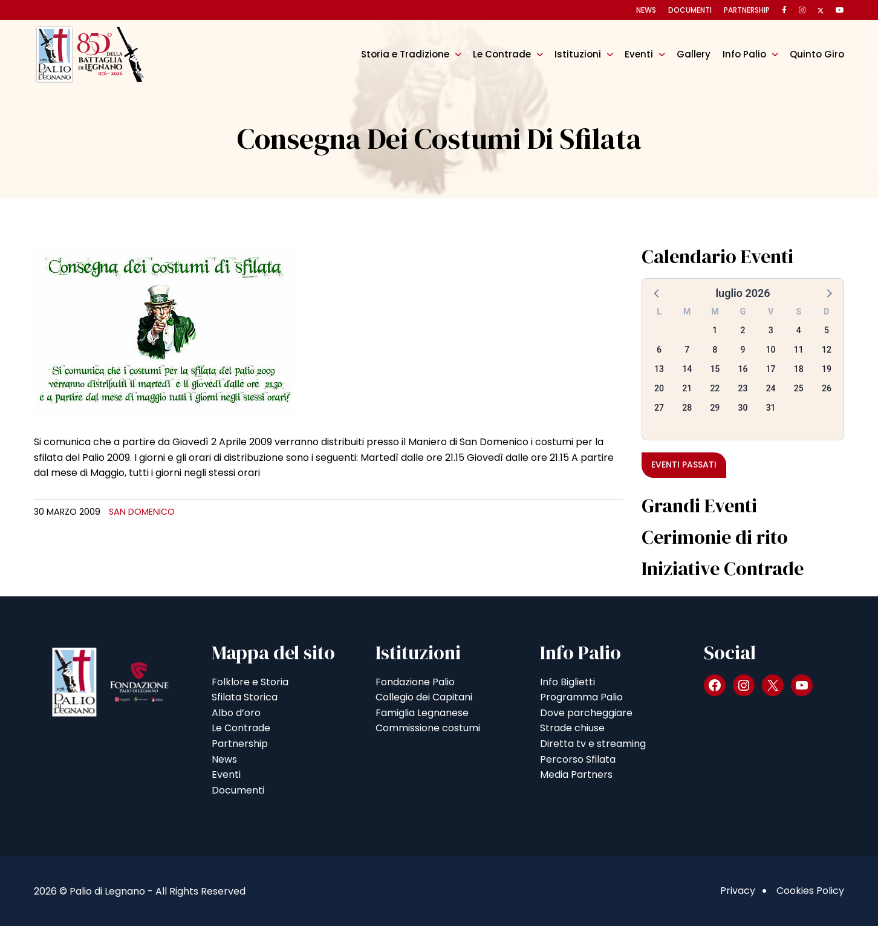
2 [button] (743, 330)
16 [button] (743, 369)
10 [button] (771, 349)
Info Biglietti (567, 682)
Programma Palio (581, 697)
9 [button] (743, 349)
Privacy (737, 891)
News (646, 10)
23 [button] (743, 388)
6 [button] (659, 349)
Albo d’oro (236, 713)
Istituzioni (577, 54)
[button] (657, 293)
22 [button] (715, 388)
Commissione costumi (428, 728)
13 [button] (659, 369)
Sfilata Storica (245, 697)
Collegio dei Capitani (424, 697)
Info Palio (744, 54)
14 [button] (687, 369)
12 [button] (826, 349)
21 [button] (687, 388)
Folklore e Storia (250, 682)
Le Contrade (502, 54)
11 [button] (799, 349)
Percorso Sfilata (578, 759)
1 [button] (714, 330)
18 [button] (799, 369)
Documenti (690, 10)
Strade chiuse (572, 728)
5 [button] (826, 330)
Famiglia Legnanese (422, 713)
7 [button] (687, 349)
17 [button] (771, 369)
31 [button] (771, 407)
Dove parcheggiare (586, 713)
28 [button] (687, 407)
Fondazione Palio (415, 682)
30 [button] (743, 407)
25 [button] (799, 388)
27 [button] (659, 407)
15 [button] (715, 369)
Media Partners (576, 774)
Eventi (639, 54)
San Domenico (142, 512)
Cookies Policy (810, 891)
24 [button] (771, 388)
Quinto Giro (817, 54)
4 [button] (798, 330)
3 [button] (771, 330)
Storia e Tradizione (405, 54)
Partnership (747, 10)
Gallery (694, 54)
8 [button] (714, 349)
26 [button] (826, 388)
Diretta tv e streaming (593, 744)
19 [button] (826, 369)
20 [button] (659, 388)
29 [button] (715, 407)
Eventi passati (684, 464)
